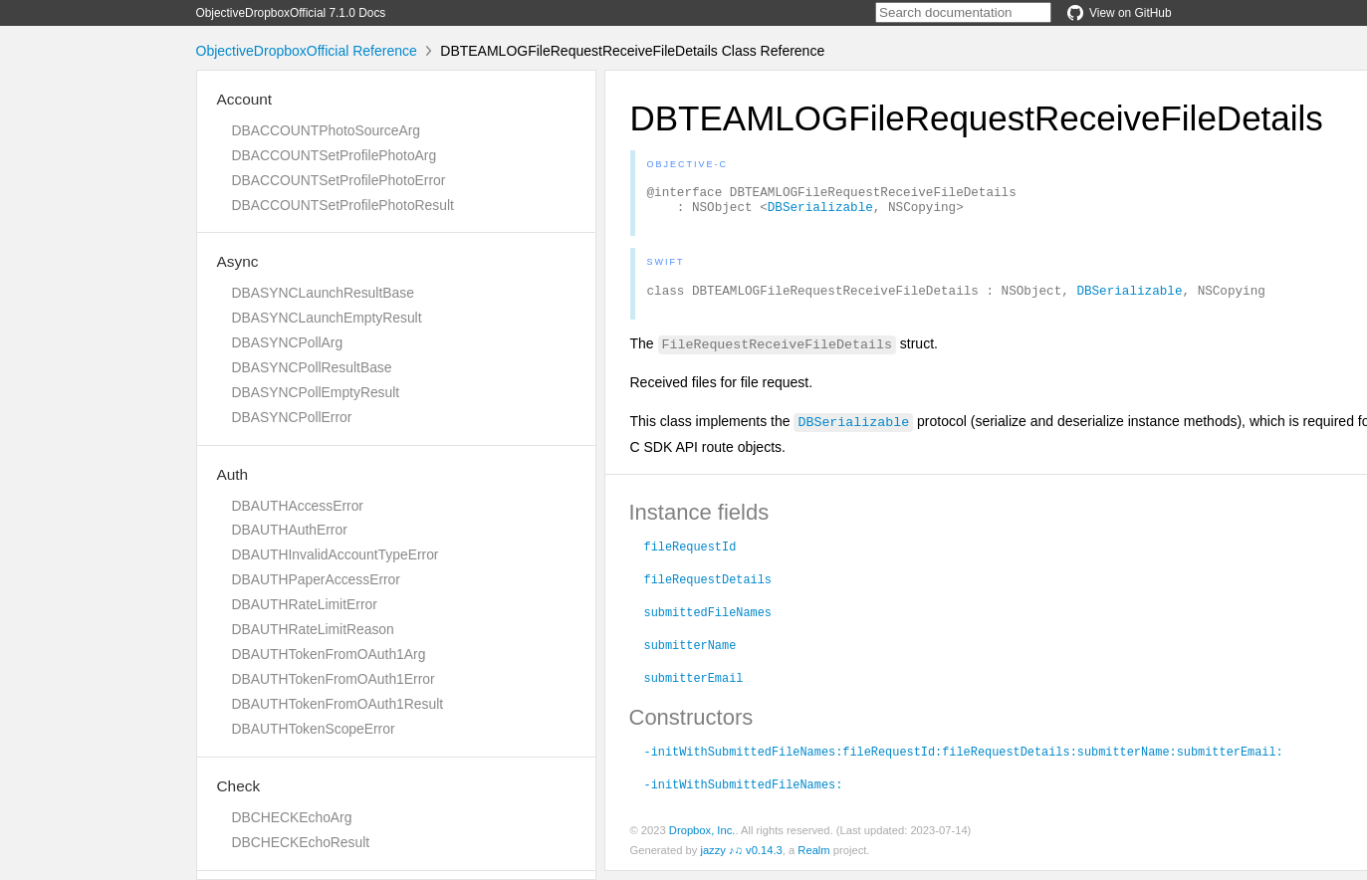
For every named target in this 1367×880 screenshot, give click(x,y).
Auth (233, 474)
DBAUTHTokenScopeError (313, 729)
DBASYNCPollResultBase (312, 367)
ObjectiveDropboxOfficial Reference (306, 51)
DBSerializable (820, 212)
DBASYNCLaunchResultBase (323, 293)
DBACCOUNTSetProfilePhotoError (339, 180)
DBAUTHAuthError (289, 530)
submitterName (690, 653)
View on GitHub (1119, 13)
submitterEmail (694, 686)
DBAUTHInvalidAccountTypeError (335, 554)
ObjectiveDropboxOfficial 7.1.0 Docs (291, 13)
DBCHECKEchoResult (301, 842)
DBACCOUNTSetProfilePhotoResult (343, 205)
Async (238, 261)
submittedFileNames (708, 620)
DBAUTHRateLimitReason (313, 629)
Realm (813, 859)
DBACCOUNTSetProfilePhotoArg (334, 155)
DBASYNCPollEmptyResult (316, 392)
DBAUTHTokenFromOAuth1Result (338, 704)
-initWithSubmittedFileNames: (743, 792)
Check (239, 785)
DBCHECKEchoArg (292, 817)
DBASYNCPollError (292, 417)
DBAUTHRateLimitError (304, 604)
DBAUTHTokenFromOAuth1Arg (329, 654)
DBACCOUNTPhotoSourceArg (326, 130)
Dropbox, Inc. (702, 839)
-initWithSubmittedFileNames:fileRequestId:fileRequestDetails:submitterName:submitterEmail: (963, 760)
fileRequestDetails (708, 587)
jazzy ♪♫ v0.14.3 (741, 859)
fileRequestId (690, 554)
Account (245, 99)
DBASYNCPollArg (287, 342)
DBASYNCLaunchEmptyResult (327, 318)
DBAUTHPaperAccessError (316, 579)
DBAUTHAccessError (297, 506)
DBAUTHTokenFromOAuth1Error (333, 679)
